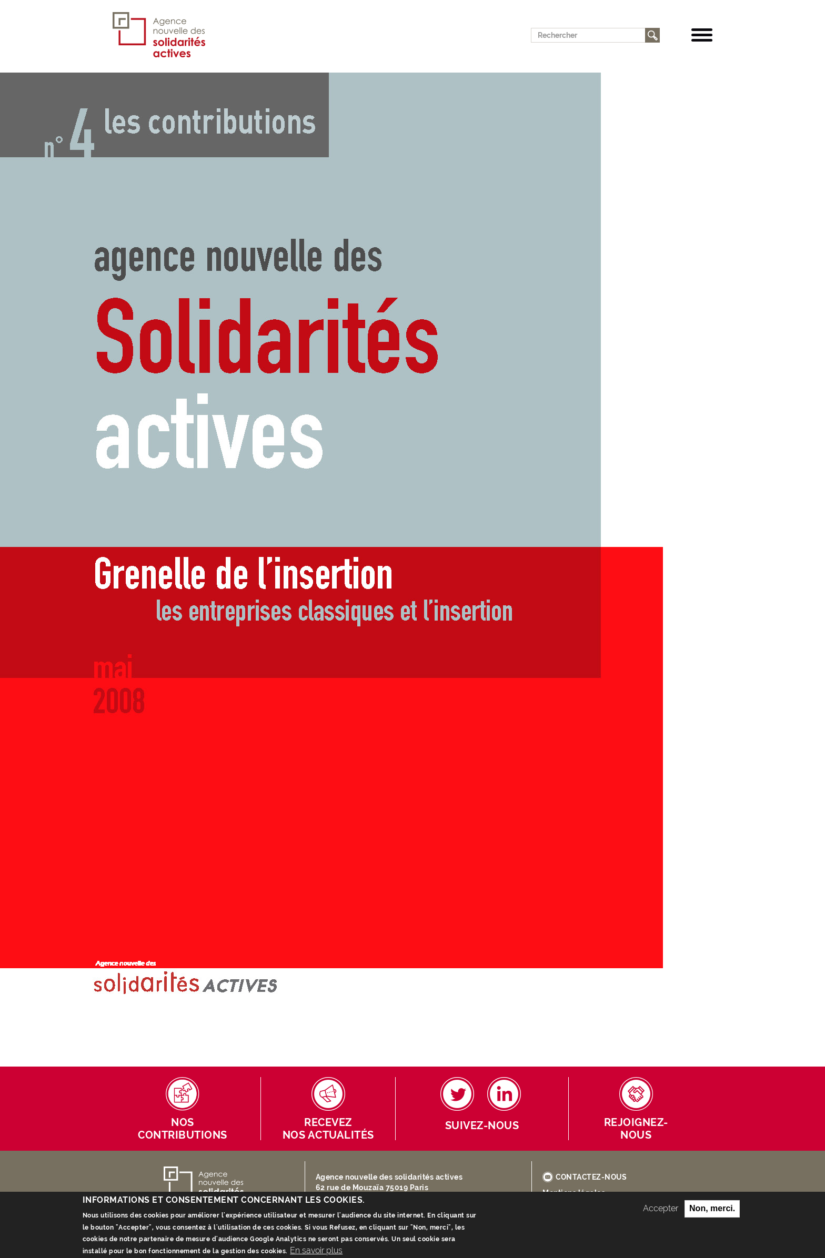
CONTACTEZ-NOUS (591, 1177)
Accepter (660, 1213)
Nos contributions (182, 1129)
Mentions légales (573, 1193)
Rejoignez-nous (636, 1129)
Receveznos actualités (328, 1129)
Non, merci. (712, 1213)
